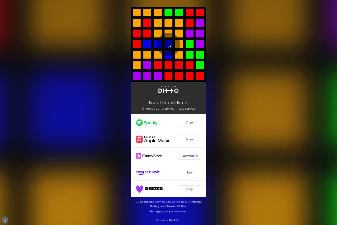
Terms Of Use (176, 206)
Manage (155, 211)
